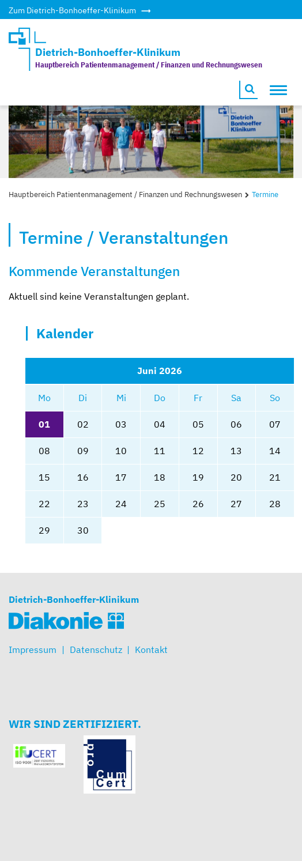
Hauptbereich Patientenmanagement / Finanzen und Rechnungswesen (125, 194)
